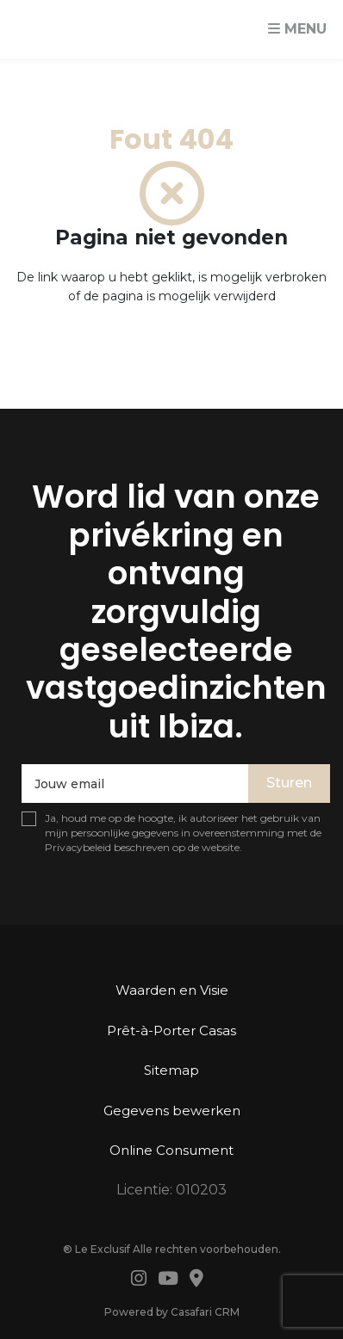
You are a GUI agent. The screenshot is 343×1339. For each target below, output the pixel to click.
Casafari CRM (205, 1311)
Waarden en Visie (171, 990)
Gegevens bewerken (171, 1110)
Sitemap (171, 1070)
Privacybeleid (78, 847)
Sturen (289, 782)
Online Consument (171, 1150)
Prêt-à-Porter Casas (171, 1030)
